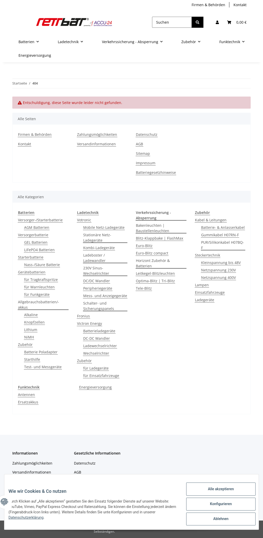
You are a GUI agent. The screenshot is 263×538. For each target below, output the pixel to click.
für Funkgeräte (37, 294)
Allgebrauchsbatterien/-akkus (38, 304)
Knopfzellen (34, 322)
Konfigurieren (217, 506)
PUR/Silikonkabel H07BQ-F (222, 245)
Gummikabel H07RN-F (220, 234)
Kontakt (240, 4)
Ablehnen (216, 520)
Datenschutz (146, 134)
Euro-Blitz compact (152, 253)
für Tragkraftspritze (41, 279)
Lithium (30, 329)
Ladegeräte (204, 299)
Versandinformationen (96, 143)
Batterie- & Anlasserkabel (223, 227)
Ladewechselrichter (100, 345)
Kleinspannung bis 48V (221, 262)
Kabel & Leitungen (211, 220)
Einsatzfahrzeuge (210, 292)
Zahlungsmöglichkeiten (97, 134)
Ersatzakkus (28, 402)
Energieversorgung (95, 387)
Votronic (84, 220)
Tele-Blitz (144, 288)
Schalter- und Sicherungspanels (98, 306)
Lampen (202, 284)
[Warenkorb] (237, 22)
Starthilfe (32, 359)
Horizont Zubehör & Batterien (153, 263)
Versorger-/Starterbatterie (40, 220)
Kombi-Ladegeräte (99, 247)
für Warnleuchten (39, 287)
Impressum (145, 163)
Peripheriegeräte (97, 288)
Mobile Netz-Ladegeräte (104, 227)
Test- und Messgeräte (43, 366)
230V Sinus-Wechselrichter (96, 271)
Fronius (83, 316)
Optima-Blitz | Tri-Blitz (155, 280)
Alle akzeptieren (217, 493)
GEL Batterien (36, 242)
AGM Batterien (36, 227)
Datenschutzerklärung (46, 520)
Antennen (26, 394)
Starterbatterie (30, 257)
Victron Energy (89, 323)
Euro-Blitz (144, 245)
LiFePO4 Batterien (39, 249)
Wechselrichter (96, 353)
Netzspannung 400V (218, 277)
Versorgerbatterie (33, 234)
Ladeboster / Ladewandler (94, 258)
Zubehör (25, 344)
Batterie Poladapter (41, 352)
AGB (139, 143)
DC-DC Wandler (96, 338)
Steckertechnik (207, 255)
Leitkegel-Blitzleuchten (155, 273)
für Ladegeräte (96, 368)
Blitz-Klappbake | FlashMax (159, 238)
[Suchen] (172, 22)
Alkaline (31, 314)
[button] (217, 22)
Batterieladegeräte (99, 330)
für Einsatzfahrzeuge (101, 375)
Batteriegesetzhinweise (156, 172)
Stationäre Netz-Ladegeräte (97, 237)
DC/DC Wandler (96, 280)
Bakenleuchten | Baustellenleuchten (152, 228)
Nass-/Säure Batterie (42, 264)
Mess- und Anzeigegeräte (105, 295)
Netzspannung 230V (218, 270)
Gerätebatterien (31, 272)
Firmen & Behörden (208, 4)
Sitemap (143, 153)
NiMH (29, 337)
